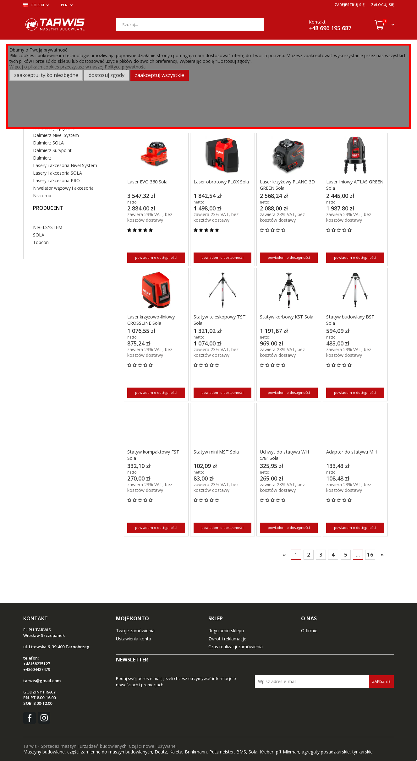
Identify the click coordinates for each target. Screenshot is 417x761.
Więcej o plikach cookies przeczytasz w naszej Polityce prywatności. (78, 67)
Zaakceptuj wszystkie (159, 75)
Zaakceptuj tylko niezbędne (46, 75)
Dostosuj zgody (106, 75)
